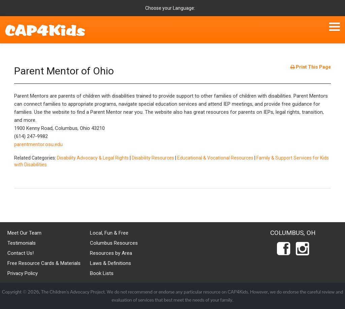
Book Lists (102, 273)
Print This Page (310, 67)
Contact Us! (20, 253)
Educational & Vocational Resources (215, 158)
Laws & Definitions (110, 263)
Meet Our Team (24, 233)
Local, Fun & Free (109, 233)
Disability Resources (153, 158)
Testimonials (21, 243)
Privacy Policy (22, 273)
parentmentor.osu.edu (38, 144)
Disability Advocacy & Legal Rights (93, 158)
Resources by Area (111, 253)
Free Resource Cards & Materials (44, 263)
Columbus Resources (114, 243)
